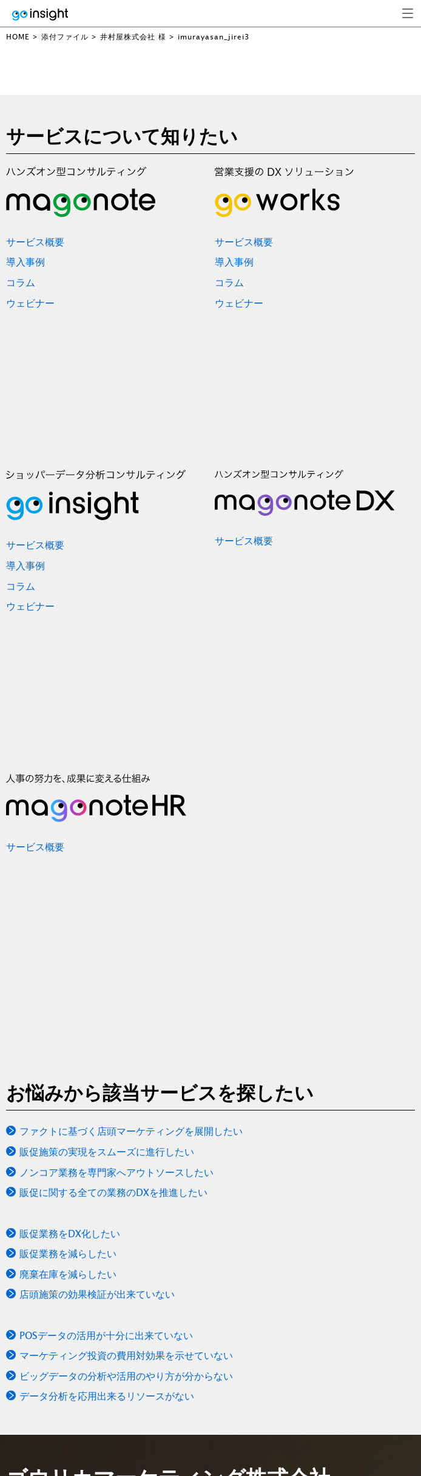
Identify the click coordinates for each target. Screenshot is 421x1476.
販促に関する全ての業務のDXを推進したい (113, 1192)
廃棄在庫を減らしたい (67, 1274)
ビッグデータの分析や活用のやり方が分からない (126, 1376)
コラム (20, 282)
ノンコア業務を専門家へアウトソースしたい (116, 1172)
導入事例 (25, 261)
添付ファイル (65, 36)
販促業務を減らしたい (67, 1253)
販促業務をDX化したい (69, 1233)
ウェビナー (30, 303)
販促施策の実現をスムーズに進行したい (106, 1151)
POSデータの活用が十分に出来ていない (106, 1335)
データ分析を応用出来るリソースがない (106, 1396)
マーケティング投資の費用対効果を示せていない (126, 1355)
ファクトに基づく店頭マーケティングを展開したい (131, 1131)
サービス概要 (35, 241)
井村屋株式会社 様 (133, 36)
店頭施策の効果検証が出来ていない (97, 1294)
